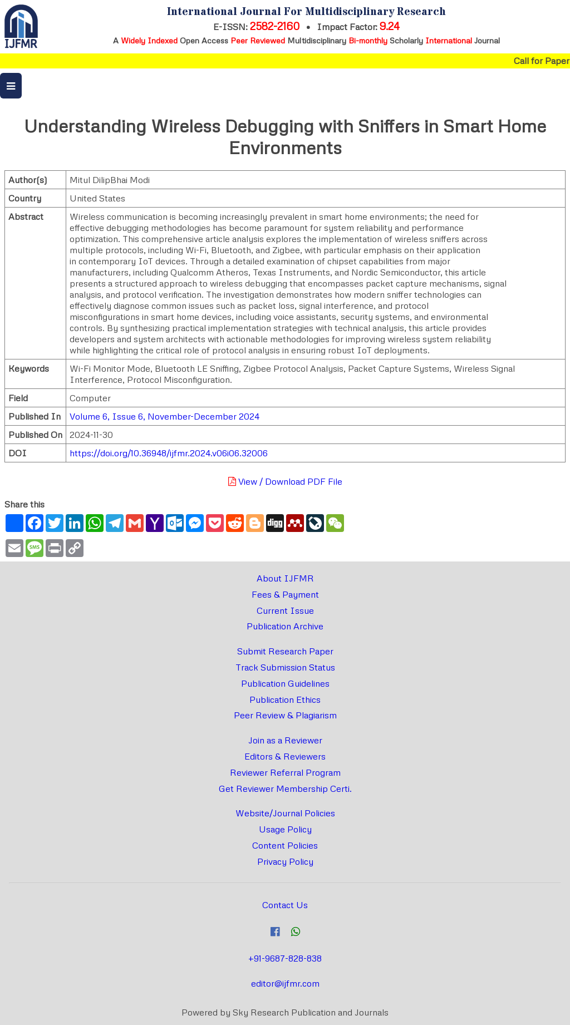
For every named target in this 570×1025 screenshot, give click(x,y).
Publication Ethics (285, 699)
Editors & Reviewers (285, 756)
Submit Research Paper (285, 651)
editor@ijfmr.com (285, 983)
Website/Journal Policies (285, 813)
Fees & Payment (285, 594)
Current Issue (285, 610)
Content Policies (285, 845)
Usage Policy (285, 829)
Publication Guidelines (285, 683)
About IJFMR (285, 578)
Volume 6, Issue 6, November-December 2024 (164, 416)
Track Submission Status (285, 667)
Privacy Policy (285, 861)
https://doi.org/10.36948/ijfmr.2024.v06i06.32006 (169, 453)
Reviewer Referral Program (285, 772)
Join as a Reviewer (285, 740)
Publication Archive (285, 626)
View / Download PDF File (285, 481)
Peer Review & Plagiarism (285, 715)
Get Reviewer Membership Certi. (285, 788)
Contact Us (285, 904)
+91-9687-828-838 (285, 958)
